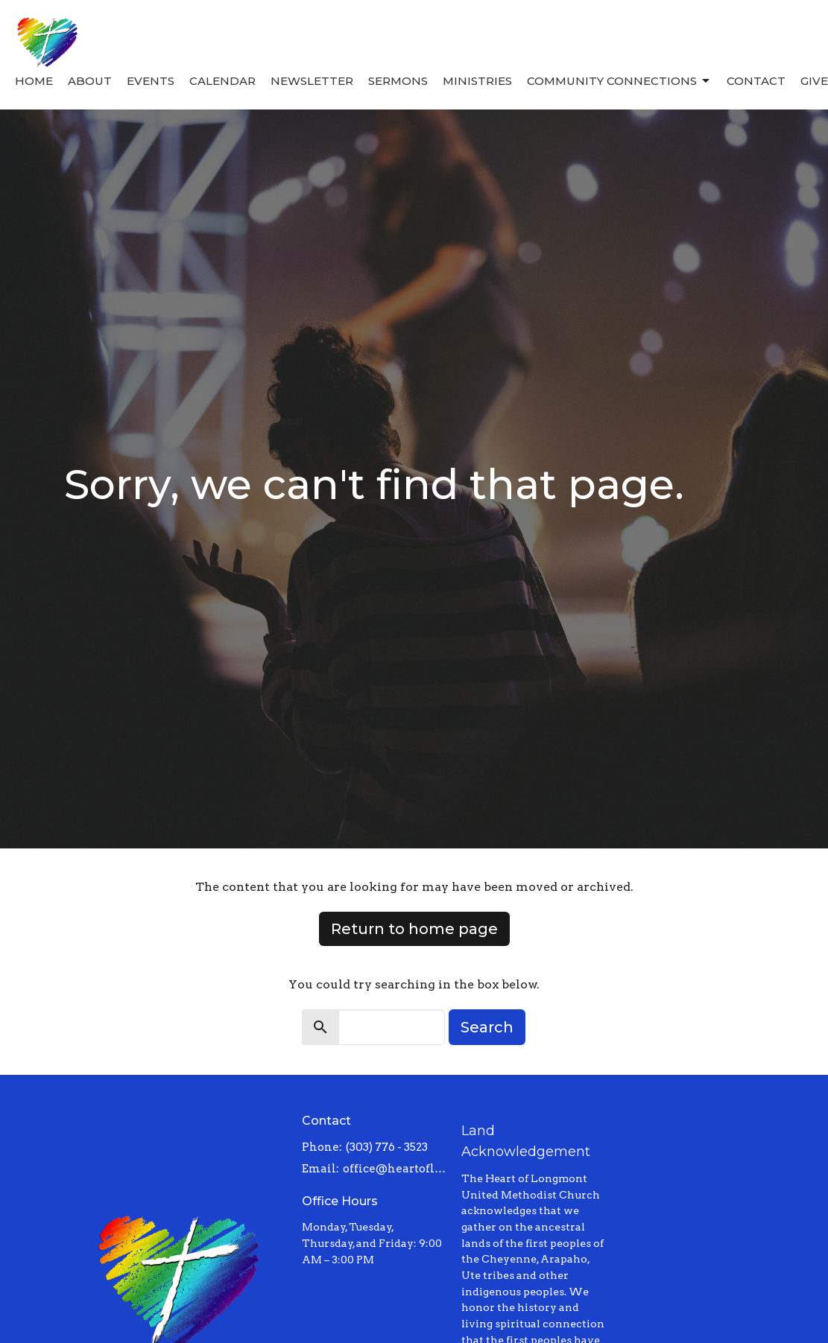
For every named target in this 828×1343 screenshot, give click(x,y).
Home (34, 81)
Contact (756, 81)
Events (150, 81)
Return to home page (414, 929)
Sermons (398, 81)
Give (814, 81)
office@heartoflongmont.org (394, 1168)
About (90, 81)
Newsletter (312, 81)
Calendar (222, 81)
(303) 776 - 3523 (387, 1147)
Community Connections (619, 81)
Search (487, 1027)
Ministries (477, 81)
